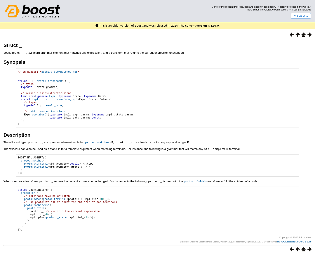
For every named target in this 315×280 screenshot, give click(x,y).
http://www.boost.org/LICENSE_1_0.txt (294, 266)
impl (35, 106)
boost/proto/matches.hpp (59, 72)
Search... (301, 15)
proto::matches (97, 154)
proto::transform (49, 83)
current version (196, 25)
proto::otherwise (36, 224)
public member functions (47, 120)
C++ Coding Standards (299, 9)
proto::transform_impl (61, 106)
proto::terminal (36, 177)
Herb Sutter (253, 9)
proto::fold (36, 228)
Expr (52, 102)
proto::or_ (29, 209)
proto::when (32, 216)
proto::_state (56, 239)
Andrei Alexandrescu (275, 9)
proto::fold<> (195, 196)
